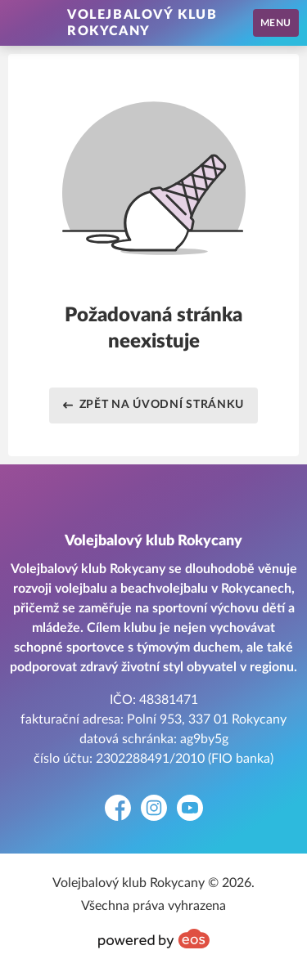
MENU (275, 23)
